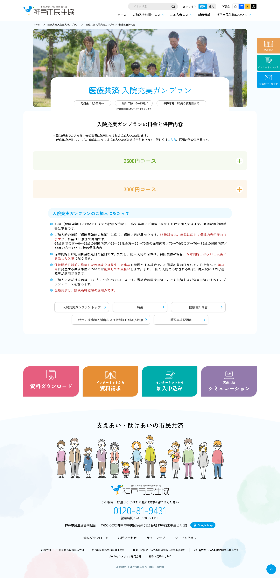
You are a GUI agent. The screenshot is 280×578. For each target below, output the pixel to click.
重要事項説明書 (181, 319)
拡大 (211, 6)
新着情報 (204, 14)
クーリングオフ (186, 537)
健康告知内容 (198, 307)
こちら (171, 139)
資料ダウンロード (95, 537)
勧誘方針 (46, 550)
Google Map (205, 525)
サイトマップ (155, 537)
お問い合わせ (127, 537)
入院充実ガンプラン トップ (82, 307)
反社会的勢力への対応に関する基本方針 (216, 550)
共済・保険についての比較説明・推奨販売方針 (159, 550)
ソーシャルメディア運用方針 (124, 556)
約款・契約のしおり (160, 556)
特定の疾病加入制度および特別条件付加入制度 (111, 319)
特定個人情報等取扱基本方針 (108, 550)
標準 (203, 6)
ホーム (122, 14)
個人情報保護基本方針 (71, 550)
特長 (140, 307)
